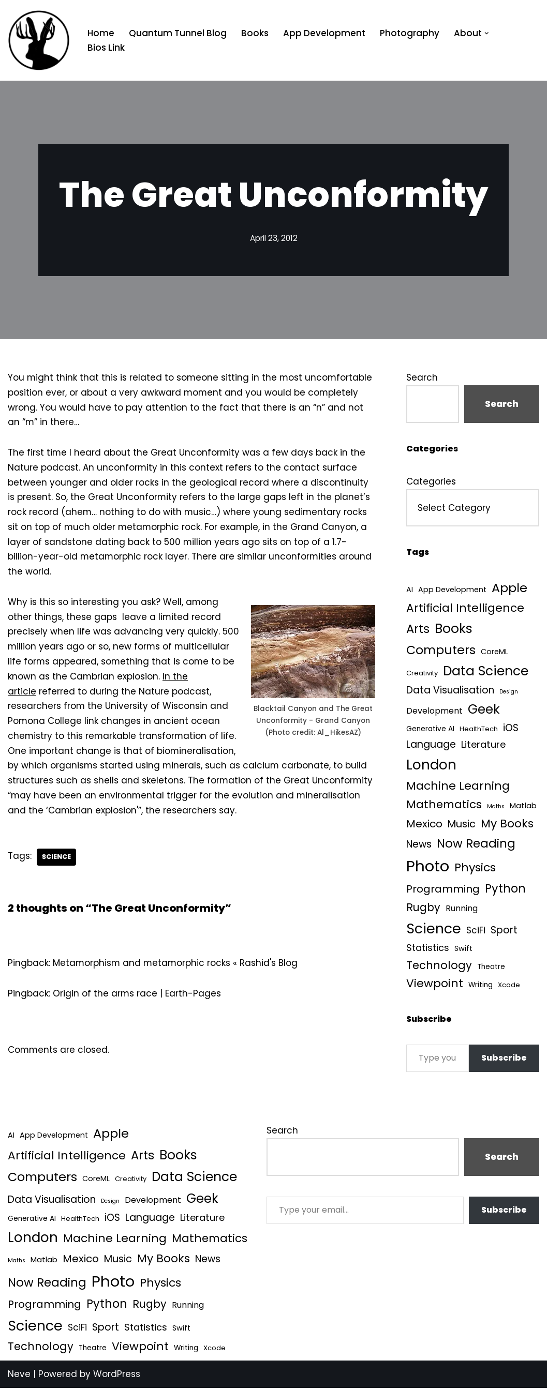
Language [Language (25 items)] (431, 745)
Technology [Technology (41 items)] (439, 965)
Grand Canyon (325, 527)
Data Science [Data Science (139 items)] (485, 671)
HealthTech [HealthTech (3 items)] (479, 729)
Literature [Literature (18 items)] (483, 744)
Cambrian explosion (114, 677)
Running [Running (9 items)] (462, 909)
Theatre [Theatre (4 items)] (491, 967)
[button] (486, 33)
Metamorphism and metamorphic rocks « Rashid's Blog (176, 965)
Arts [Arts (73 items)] (418, 629)
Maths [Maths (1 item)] (496, 807)
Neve (19, 1376)
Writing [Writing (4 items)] (480, 986)
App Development (324, 33)
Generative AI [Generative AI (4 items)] (430, 729)
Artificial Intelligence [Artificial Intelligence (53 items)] (465, 608)
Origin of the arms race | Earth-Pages (137, 995)
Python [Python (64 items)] (505, 890)
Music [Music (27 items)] (462, 825)
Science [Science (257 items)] (433, 929)
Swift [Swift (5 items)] (463, 949)
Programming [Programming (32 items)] (443, 890)
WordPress (116, 1376)
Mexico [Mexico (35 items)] (424, 824)
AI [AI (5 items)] (409, 590)
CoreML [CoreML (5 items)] (494, 651)
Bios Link (106, 47)
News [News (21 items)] (419, 845)
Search (422, 377)
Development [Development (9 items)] (434, 711)
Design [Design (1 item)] (508, 692)
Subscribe (504, 1059)
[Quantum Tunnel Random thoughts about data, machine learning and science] (39, 40)
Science (57, 858)
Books (255, 33)
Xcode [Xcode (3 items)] (509, 986)
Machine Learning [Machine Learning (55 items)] (458, 786)
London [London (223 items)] (431, 764)
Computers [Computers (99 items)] (441, 649)
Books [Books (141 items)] (453, 629)
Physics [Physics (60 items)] (475, 868)
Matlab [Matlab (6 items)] (523, 805)
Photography (409, 33)
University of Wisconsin (157, 707)
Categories (431, 481)
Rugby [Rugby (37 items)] (423, 907)
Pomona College (45, 722)
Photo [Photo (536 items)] (427, 867)
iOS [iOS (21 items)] (511, 728)
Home (100, 33)
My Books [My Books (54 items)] (507, 824)
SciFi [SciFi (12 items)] (475, 931)
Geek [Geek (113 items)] (484, 709)
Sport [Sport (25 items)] (504, 931)
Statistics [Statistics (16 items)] (427, 948)
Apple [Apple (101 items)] (509, 588)
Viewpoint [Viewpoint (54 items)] (434, 984)
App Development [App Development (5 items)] (452, 590)
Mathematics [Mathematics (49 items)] (444, 804)
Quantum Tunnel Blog (178, 33)
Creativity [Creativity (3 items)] (422, 673)
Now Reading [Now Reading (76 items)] (476, 844)
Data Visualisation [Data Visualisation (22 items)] (450, 691)
